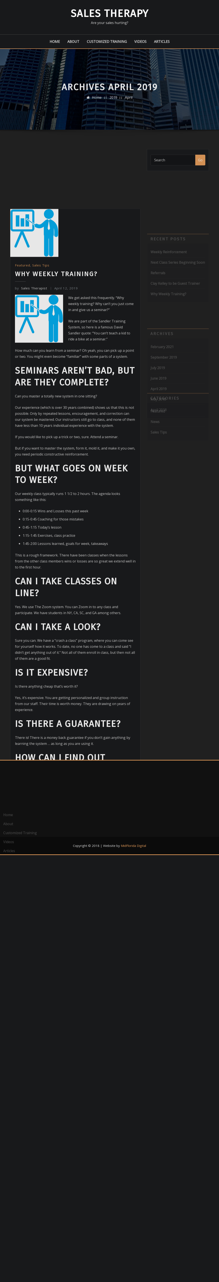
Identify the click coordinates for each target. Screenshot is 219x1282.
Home (55, 41)
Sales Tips (40, 353)
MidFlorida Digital (133, 845)
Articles (162, 41)
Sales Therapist (31, 376)
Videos (140, 41)
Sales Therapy (110, 13)
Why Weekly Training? (56, 362)
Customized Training (107, 41)
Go (200, 163)
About (73, 41)
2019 (113, 100)
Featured (22, 353)
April (128, 100)
